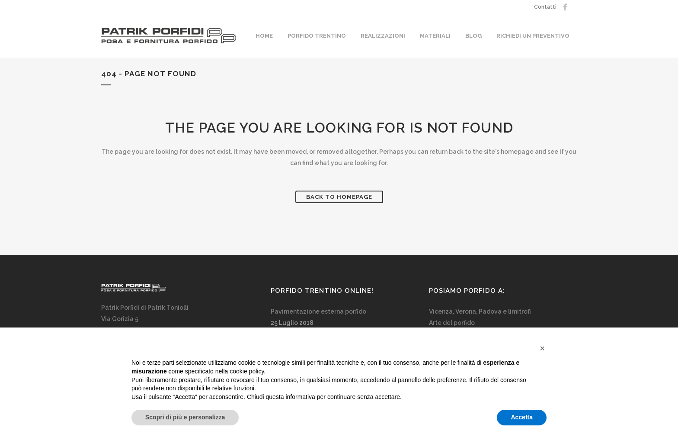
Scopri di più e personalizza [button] (185, 417)
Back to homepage (339, 197)
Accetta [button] (522, 417)
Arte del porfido (452, 322)
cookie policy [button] (247, 371)
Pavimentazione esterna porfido (318, 311)
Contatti (545, 7)
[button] (542, 348)
